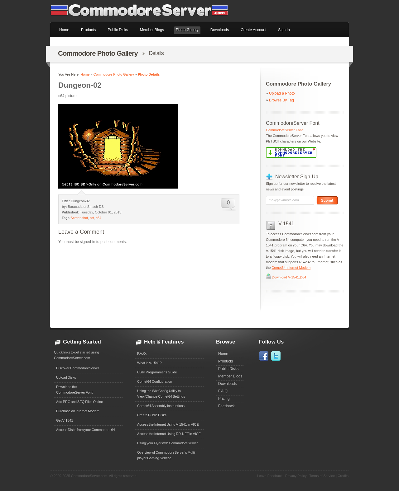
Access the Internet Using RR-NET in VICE (169, 434)
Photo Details (149, 74)
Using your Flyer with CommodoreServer (167, 443)
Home (84, 74)
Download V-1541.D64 (289, 277)
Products (225, 361)
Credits (343, 476)
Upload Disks (66, 377)
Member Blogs (230, 376)
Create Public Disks (151, 415)
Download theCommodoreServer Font (74, 389)
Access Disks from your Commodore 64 (85, 430)
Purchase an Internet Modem (77, 411)
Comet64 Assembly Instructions (161, 406)
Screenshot (79, 218)
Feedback (226, 406)
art (92, 218)
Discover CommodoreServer (77, 368)
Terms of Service (322, 476)
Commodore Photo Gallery (114, 74)
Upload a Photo (282, 93)
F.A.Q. (142, 353)
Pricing (224, 398)
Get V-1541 (64, 420)
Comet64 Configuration (154, 381)
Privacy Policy (295, 476)
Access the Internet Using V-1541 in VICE (168, 424)
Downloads (227, 383)
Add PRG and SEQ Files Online (79, 402)
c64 (98, 218)
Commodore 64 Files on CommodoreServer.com (143, 11)
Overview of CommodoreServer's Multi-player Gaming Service (166, 455)
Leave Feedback (269, 476)
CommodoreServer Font (284, 130)
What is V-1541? (149, 363)
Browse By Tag (281, 100)
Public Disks (228, 369)
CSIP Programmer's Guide (157, 372)
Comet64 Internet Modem (291, 267)
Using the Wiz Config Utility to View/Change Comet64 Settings (161, 393)
